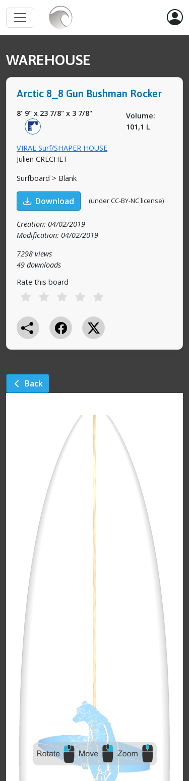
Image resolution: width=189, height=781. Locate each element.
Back (28, 383)
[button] (175, 18)
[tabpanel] (94, 223)
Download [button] (48, 201)
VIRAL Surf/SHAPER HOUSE (62, 148)
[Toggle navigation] (20, 18)
